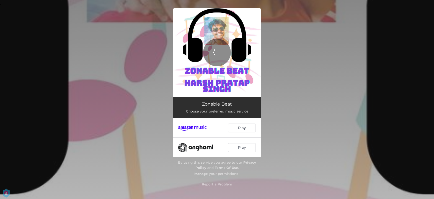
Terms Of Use (226, 168)
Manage (201, 174)
